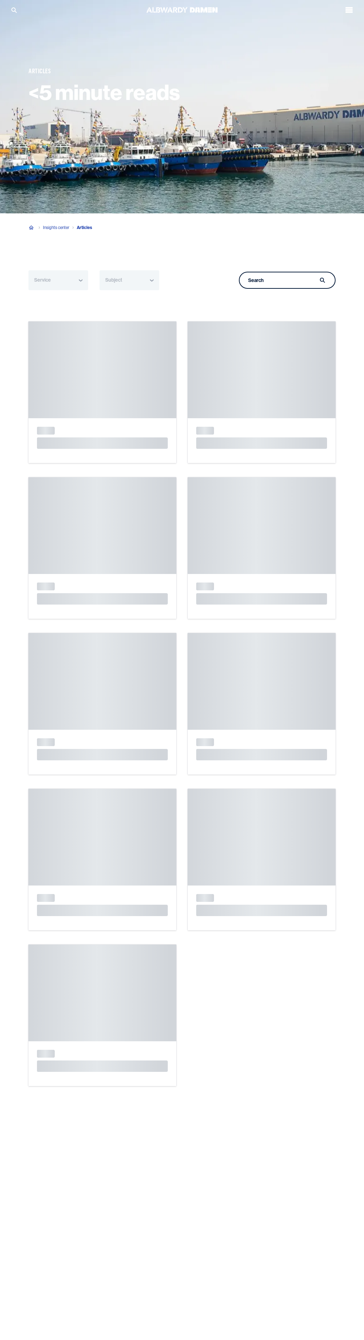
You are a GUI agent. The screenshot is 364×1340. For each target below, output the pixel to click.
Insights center (56, 227)
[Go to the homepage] (182, 8)
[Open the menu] (349, 9)
